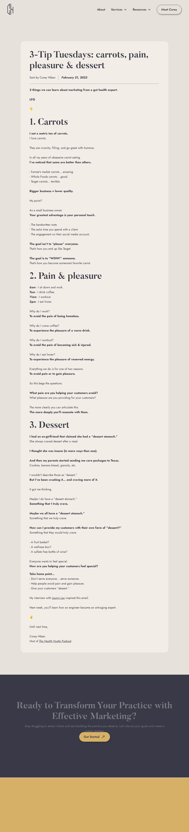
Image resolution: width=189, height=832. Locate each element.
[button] (119, 9)
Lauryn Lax (58, 598)
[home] (10, 9)
